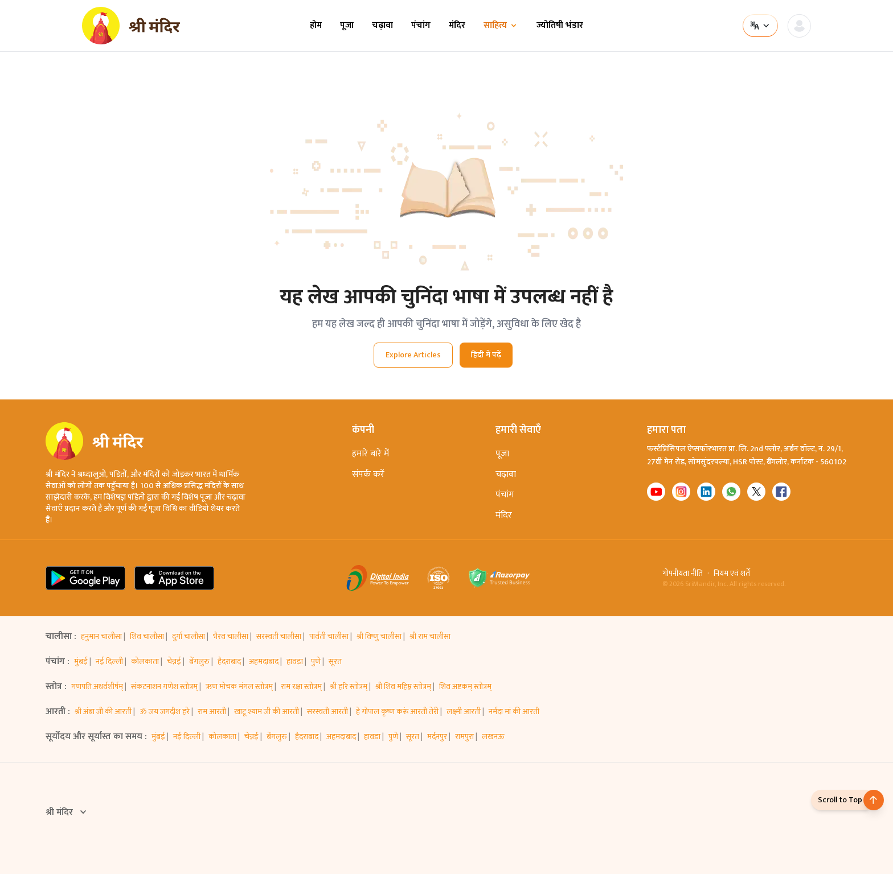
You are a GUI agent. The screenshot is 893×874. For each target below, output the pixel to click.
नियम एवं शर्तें (732, 573)
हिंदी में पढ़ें (486, 354)
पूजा (347, 25)
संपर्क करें (368, 474)
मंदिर (457, 25)
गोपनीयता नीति (682, 573)
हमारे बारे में (370, 453)
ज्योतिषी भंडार (559, 25)
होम (316, 25)
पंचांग (421, 25)
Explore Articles (413, 354)
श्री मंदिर (67, 812)
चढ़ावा (382, 25)
